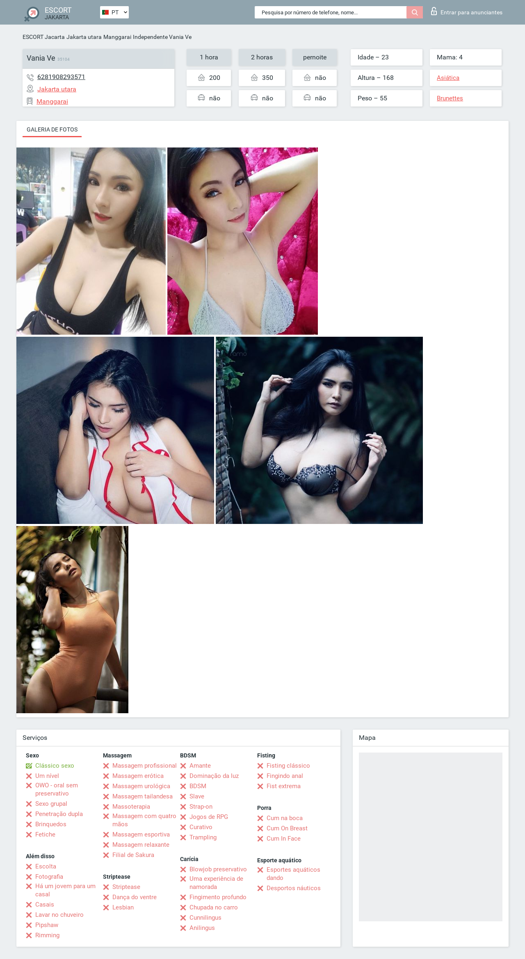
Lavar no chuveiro (59, 914)
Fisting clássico (288, 765)
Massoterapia (131, 806)
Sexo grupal (51, 803)
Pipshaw (46, 925)
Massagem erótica (138, 776)
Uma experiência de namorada (216, 883)
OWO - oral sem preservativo (56, 789)
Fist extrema (284, 786)
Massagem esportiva (141, 834)
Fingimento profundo (218, 897)
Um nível (47, 776)
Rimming (47, 935)
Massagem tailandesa (142, 796)
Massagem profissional (144, 765)
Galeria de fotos (52, 129)
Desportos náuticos (294, 888)
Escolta (45, 866)
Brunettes (450, 98)
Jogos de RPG (208, 817)
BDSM (197, 786)
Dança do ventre (134, 897)
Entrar (466, 11)
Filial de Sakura (133, 855)
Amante (200, 765)
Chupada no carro (213, 907)
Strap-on (200, 806)
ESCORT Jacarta (44, 37)
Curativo (200, 827)
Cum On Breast (287, 828)
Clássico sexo (54, 765)
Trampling (203, 837)
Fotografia (49, 876)
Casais (44, 904)
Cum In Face (284, 838)
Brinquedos (50, 824)
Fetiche (45, 834)
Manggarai (117, 37)
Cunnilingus (205, 917)
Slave (196, 796)
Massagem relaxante (140, 844)
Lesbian (123, 907)
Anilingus (202, 928)
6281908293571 (61, 77)
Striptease (126, 887)
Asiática (448, 78)
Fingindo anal (285, 776)
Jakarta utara (84, 37)
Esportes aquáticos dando (293, 874)
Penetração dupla (59, 814)
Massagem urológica (141, 786)
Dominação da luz (214, 776)
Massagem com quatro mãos (144, 820)
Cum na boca (285, 818)
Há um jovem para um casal (65, 890)
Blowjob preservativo (218, 869)
